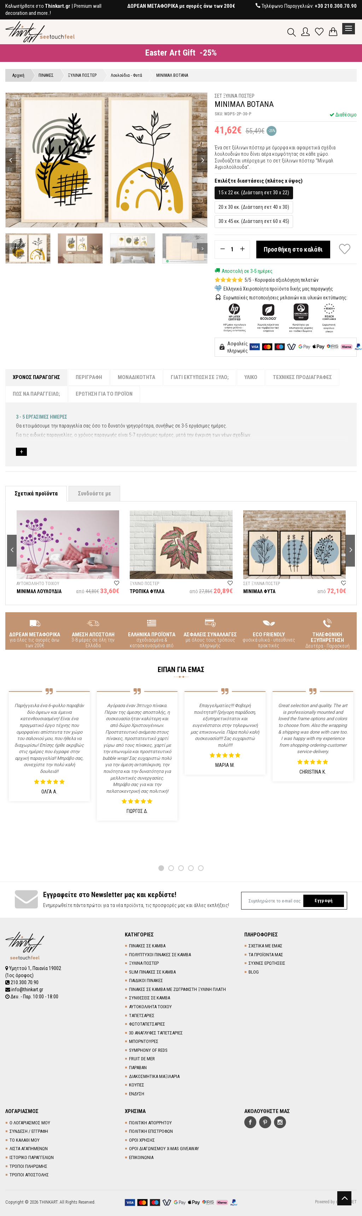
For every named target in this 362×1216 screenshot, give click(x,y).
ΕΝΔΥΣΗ (136, 1093)
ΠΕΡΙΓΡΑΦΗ (89, 377)
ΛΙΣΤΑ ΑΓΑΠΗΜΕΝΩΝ (29, 1148)
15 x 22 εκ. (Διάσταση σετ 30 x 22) (253, 192)
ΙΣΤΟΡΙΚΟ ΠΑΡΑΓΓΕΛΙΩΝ (32, 1157)
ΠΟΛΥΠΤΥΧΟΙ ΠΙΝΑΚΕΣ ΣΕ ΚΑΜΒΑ (160, 954)
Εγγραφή (323, 900)
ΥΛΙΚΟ (250, 377)
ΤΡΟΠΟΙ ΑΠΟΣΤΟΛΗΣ (29, 1174)
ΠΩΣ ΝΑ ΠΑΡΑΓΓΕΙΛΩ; (36, 394)
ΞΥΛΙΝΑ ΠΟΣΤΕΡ (144, 963)
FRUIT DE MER (142, 1058)
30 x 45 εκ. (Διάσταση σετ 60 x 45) (253, 221)
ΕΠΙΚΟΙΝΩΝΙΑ (141, 1157)
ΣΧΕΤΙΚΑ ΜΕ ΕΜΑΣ (265, 945)
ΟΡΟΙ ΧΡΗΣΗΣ (142, 1140)
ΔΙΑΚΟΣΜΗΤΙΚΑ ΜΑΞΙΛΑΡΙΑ (154, 1076)
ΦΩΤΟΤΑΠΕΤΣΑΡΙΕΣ (147, 1024)
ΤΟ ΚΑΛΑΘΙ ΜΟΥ (25, 1140)
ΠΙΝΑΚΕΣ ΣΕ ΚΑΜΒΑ (147, 945)
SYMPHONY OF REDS (148, 1050)
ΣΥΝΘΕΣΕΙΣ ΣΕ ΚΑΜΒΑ (149, 997)
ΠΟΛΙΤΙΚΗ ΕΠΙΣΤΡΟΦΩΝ (151, 1131)
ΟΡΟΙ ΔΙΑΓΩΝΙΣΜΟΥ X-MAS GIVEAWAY (164, 1148)
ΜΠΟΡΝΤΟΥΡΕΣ (143, 1041)
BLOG (254, 972)
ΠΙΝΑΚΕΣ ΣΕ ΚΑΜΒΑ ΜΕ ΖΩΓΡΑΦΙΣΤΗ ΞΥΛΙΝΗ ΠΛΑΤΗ (177, 989)
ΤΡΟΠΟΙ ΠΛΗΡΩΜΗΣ (28, 1166)
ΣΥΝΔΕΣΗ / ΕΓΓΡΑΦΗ (29, 1131)
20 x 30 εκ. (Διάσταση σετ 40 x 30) (253, 207)
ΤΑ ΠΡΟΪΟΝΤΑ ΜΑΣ (266, 954)
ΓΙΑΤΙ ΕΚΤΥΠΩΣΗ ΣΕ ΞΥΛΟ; (200, 377)
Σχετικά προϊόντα (36, 493)
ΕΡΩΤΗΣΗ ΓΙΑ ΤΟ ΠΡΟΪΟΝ (104, 394)
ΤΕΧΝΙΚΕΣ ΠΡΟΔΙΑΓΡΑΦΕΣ (302, 377)
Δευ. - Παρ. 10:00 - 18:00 (31, 996)
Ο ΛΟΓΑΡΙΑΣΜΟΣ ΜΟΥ (30, 1122)
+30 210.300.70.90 (336, 6)
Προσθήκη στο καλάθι (293, 249)
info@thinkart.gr (24, 989)
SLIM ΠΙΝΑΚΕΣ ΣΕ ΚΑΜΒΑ (152, 972)
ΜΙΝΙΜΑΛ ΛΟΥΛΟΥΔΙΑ (39, 591)
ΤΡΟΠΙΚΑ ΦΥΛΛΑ (147, 591)
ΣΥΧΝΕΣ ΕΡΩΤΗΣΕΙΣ (267, 963)
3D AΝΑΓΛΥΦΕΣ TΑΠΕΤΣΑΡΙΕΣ (156, 1033)
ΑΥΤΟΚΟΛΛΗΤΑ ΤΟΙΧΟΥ (150, 1006)
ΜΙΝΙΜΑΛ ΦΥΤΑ (259, 591)
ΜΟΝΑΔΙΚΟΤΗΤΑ (136, 377)
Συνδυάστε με (94, 493)
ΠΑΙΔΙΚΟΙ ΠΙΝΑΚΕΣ (146, 980)
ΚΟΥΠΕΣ (136, 1085)
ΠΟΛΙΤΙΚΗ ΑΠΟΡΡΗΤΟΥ (150, 1122)
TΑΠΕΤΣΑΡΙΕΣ (141, 1015)
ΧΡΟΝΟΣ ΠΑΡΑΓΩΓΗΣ (36, 377)
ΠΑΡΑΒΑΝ (138, 1067)
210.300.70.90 (22, 982)
